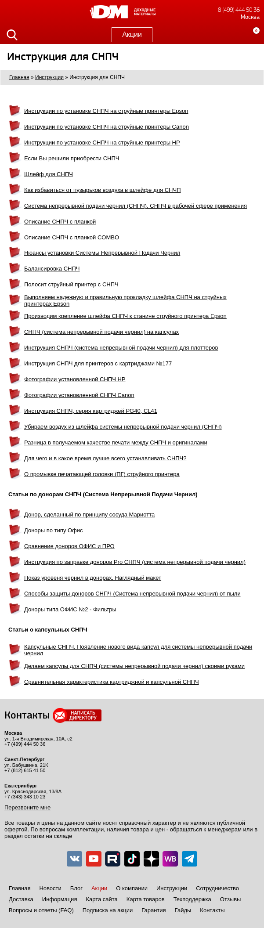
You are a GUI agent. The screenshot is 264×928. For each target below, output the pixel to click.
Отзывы (230, 899)
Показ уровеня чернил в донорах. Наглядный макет (92, 577)
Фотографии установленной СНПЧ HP (75, 379)
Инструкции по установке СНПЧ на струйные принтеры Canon (106, 126)
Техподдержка (192, 899)
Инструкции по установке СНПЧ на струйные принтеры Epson (106, 111)
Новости (50, 888)
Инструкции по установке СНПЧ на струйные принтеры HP (102, 142)
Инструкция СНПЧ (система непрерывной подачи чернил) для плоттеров (121, 347)
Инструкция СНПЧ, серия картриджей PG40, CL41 (90, 411)
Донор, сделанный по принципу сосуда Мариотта (89, 514)
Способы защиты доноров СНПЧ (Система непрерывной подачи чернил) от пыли (132, 593)
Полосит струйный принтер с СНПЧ (71, 284)
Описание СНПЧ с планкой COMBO (71, 237)
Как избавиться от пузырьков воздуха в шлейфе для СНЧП (102, 190)
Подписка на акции (108, 910)
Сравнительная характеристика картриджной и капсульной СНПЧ (111, 682)
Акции (132, 34)
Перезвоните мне (27, 807)
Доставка (21, 899)
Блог (76, 888)
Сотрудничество (217, 888)
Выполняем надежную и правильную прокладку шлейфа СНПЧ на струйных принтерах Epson (125, 300)
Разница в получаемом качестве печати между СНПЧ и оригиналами (115, 442)
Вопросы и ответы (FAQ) (41, 910)
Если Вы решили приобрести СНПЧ (71, 158)
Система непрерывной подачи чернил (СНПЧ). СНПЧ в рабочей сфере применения (135, 205)
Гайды (183, 910)
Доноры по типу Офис (53, 530)
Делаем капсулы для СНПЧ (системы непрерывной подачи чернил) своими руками (134, 666)
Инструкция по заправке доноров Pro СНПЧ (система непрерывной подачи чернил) (135, 562)
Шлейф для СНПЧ (48, 174)
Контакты (212, 910)
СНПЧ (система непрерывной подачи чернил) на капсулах (101, 332)
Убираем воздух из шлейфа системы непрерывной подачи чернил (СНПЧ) (123, 426)
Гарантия (153, 910)
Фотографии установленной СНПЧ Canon (79, 395)
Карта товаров (146, 899)
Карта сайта (101, 899)
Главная (19, 888)
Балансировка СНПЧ (52, 268)
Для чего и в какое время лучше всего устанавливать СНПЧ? (105, 458)
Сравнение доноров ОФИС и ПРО (69, 546)
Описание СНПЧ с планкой (60, 221)
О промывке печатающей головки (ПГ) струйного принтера (102, 474)
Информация (59, 899)
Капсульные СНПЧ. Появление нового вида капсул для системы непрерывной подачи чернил (138, 650)
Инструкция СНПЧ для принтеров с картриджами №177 (98, 363)
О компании (132, 888)
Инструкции (171, 888)
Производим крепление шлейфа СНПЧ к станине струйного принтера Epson (125, 316)
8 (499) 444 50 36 (239, 10)
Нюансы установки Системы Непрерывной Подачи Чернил (102, 252)
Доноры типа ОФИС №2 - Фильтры (70, 609)
